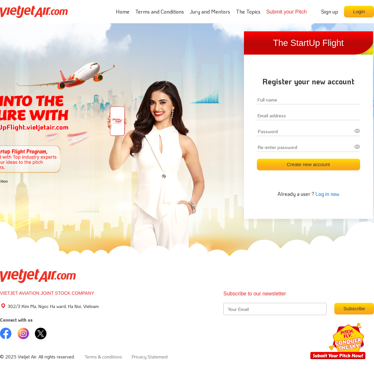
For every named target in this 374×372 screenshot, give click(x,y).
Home (122, 11)
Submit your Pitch (286, 12)
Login (359, 11)
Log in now (327, 193)
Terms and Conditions (159, 11)
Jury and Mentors (210, 11)
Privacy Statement (150, 357)
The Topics (248, 11)
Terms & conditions (103, 357)
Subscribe (354, 308)
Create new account (308, 164)
